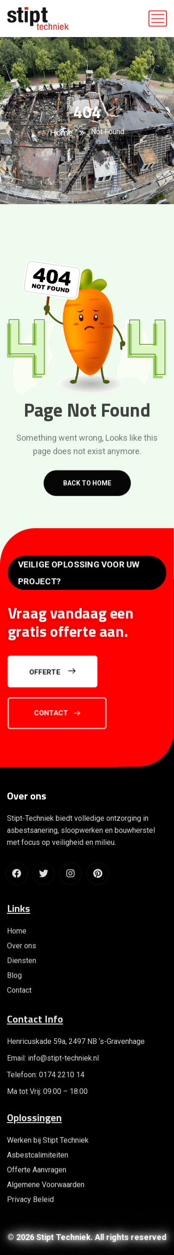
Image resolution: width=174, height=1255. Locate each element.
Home (61, 132)
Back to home (87, 491)
